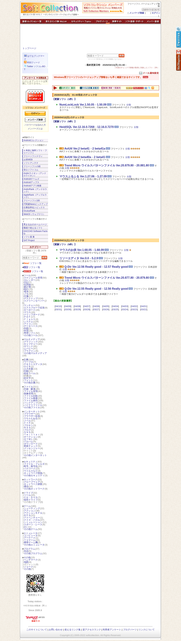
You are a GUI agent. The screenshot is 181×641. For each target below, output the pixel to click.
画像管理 (28, 393)
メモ (26, 294)
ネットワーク (30, 479)
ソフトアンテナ (31, 163)
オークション (31, 436)
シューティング (32, 508)
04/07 (87, 306)
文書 (26, 359)
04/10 (58, 306)
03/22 (144, 309)
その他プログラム (33, 553)
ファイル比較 (31, 396)
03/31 (58, 309)
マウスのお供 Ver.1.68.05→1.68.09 (81, 249)
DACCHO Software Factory (36, 232)
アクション (29, 510)
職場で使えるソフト (33, 228)
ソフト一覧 (33, 263)
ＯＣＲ (27, 366)
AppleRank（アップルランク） (35, 196)
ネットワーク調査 (33, 484)
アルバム (28, 441)
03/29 (77, 309)
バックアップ (31, 402)
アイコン (28, 323)
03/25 (115, 309)
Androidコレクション (33, 140)
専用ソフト (29, 333)
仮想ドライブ (31, 499)
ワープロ (28, 362)
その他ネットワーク (34, 488)
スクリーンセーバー (34, 300)
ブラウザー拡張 (32, 416)
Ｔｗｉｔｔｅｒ (32, 434)
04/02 (134, 306)
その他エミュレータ (34, 544)
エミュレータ (30, 533)
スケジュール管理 (33, 277)
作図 (26, 328)
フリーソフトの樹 (32, 166)
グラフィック (31, 341)
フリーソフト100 (32, 200)
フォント (28, 380)
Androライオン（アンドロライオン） (35, 174)
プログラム (29, 548)
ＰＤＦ (27, 317)
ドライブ (28, 492)
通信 (26, 486)
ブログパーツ (130, 629)
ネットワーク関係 (33, 473)
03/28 (87, 309)
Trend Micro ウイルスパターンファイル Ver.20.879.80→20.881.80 (106, 165)
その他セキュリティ (34, 475)
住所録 (27, 284)
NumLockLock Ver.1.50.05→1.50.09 (82, 104)
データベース (31, 326)
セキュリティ (30, 461)
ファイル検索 (31, 398)
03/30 (68, 309)
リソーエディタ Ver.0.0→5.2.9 (78, 258)
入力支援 (28, 368)
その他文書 (29, 382)
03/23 (134, 309)
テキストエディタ (33, 364)
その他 (27, 557)
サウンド (28, 346)
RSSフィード (32, 62)
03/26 (106, 309)
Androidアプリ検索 (32, 185)
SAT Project (29, 240)
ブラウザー (29, 413)
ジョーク (28, 566)
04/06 (96, 306)
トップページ (29, 48)
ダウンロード (31, 443)
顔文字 (27, 378)
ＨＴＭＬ (28, 439)
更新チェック (31, 446)
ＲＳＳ (27, 427)
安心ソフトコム (31, 169)
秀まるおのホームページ (35, 224)
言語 (26, 551)
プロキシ (28, 425)
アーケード (29, 537)
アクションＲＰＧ (33, 513)
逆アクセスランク (92, 629)
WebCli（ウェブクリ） (34, 214)
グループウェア (32, 481)
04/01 (144, 306)
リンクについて (147, 629)
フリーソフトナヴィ (33, 156)
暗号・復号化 (31, 466)
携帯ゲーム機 (31, 542)
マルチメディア (32, 339)
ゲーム (27, 506)
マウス (27, 312)
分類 (128, 104)
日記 (26, 282)
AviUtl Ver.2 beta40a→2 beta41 (84, 157)
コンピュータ (31, 535)
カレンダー (29, 280)
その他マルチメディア (35, 353)
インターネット (32, 411)
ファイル (28, 386)
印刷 (26, 371)
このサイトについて (36, 629)
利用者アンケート (112, 629)
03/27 (96, 309)
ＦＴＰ (27, 423)
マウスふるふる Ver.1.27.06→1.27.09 (83, 176)
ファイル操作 (31, 400)
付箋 (26, 296)
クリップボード (32, 314)
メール (27, 420)
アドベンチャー (32, 517)
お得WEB (28, 159)
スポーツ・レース (33, 524)
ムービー (28, 348)
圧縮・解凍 (29, 389)
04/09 (68, 306)
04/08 (77, 306)
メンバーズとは (35, 128)
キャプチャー (31, 344)
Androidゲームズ (31, 179)
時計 (26, 289)
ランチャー (29, 305)
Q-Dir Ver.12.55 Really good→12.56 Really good (96, 288)
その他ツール (31, 335)
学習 (26, 330)
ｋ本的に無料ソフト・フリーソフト (35, 151)
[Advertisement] (90, 36)
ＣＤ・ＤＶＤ (31, 497)
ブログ (27, 430)
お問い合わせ (56, 629)
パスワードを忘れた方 (35, 125)
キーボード (29, 310)
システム (28, 321)
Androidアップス (31, 182)
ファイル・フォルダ (34, 464)
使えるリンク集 (73, 629)
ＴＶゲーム (29, 540)
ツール (27, 275)
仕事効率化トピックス (34, 207)
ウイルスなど (31, 470)
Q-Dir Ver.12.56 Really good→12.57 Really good (96, 266)
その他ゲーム (31, 529)
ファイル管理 (31, 391)
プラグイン (29, 351)
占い (26, 526)
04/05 (106, 306)
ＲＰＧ (27, 515)
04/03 (125, 306)
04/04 (115, 306)
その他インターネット (35, 455)
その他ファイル (32, 407)
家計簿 (27, 287)
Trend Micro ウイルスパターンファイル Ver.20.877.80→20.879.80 (106, 277)
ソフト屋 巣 (29, 237)
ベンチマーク (31, 559)
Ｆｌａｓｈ (29, 319)
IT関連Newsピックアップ (36, 204)
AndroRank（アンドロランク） (35, 190)
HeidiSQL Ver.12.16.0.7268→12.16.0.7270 (86, 126)
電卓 (26, 291)
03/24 (125, 309)
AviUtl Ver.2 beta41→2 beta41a (84, 148)
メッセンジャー (32, 448)
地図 (26, 562)
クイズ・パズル (32, 520)
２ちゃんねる (31, 418)
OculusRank (29, 211)
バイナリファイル (33, 405)
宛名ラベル (29, 373)
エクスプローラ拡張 (34, 307)
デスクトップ (31, 298)
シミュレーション (33, 522)
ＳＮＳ (27, 432)
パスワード (29, 468)
